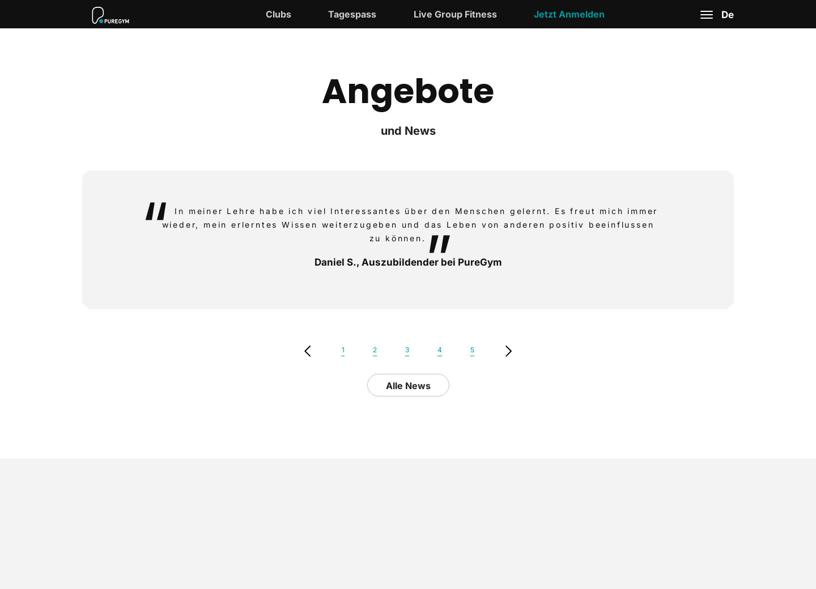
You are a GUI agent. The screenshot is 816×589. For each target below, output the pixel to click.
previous (307, 351)
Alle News (408, 385)
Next (508, 351)
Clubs (278, 14)
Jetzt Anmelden (569, 14)
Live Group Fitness (455, 14)
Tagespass (352, 14)
